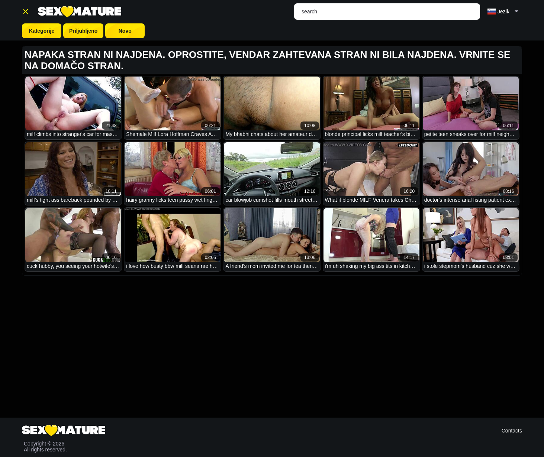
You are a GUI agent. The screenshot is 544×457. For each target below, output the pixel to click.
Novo (125, 31)
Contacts (512, 431)
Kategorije (41, 31)
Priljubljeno (83, 31)
